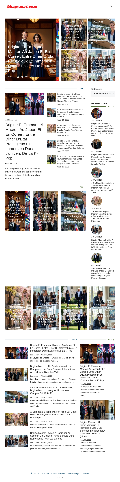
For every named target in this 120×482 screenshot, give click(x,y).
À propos (35, 473)
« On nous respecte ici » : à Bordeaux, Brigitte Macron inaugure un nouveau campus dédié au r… (100, 34)
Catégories (96, 89)
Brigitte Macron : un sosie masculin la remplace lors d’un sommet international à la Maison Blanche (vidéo (73, 34)
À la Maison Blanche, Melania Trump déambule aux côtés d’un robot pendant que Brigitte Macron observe (70, 160)
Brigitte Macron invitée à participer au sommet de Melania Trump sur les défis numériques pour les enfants (101, 66)
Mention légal (73, 473)
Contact (85, 473)
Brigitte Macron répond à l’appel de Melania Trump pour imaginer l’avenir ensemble (102, 310)
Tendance (68, 54)
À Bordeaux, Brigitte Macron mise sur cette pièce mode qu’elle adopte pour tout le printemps (73, 64)
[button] (111, 7)
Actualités (14, 42)
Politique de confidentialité (53, 473)
